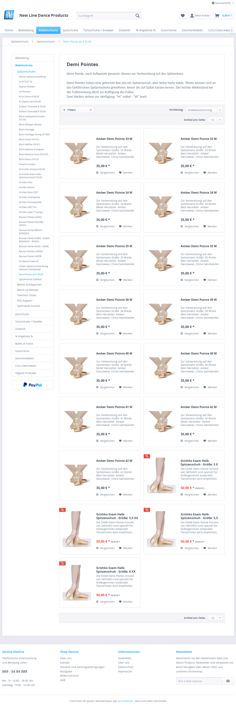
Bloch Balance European (31, 149)
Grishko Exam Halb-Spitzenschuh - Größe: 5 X (199, 462)
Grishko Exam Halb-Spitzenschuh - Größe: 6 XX (116, 569)
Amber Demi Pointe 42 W (114, 461)
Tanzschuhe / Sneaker (28, 321)
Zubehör (20, 329)
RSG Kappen (24, 300)
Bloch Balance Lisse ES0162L (34, 154)
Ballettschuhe (24, 65)
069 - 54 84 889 (14, 671)
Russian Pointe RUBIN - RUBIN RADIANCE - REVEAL (34, 240)
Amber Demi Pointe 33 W (199, 139)
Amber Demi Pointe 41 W (114, 407)
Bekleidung (22, 58)
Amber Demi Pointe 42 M (199, 407)
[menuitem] (109, 15)
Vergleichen (105, 172)
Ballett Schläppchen (29, 284)
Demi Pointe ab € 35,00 (31, 274)
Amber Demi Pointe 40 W (199, 353)
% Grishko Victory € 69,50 (32, 169)
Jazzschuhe (22, 314)
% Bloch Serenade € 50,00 (32, 111)
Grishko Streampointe (30, 202)
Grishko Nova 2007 (28, 192)
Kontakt (65, 662)
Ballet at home (24, 343)
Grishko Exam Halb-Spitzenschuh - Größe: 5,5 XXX (199, 516)
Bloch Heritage (26, 129)
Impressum (125, 671)
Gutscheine (22, 351)
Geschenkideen (24, 358)
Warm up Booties (27, 290)
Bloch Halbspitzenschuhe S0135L (32, 118)
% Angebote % (24, 336)
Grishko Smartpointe (29, 197)
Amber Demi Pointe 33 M (114, 139)
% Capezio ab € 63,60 (30, 101)
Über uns (66, 658)
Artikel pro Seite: (194, 119)
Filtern (69, 110)
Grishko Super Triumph (31, 212)
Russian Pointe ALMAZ (30, 217)
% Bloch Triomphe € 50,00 (32, 106)
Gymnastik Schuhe (28, 306)
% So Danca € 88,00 (29, 96)
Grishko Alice (25, 182)
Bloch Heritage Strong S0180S (34, 134)
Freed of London (27, 164)
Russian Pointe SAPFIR (30, 256)
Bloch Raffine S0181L (29, 144)
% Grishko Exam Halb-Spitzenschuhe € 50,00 (30, 176)
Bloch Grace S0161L (29, 139)
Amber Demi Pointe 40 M (114, 353)
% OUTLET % (25, 81)
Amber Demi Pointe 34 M (114, 193)
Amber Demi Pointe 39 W (199, 300)
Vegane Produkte (25, 373)
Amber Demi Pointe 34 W (199, 193)
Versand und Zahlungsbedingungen (82, 667)
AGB (62, 680)
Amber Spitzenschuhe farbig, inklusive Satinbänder (34, 268)
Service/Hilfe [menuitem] (221, 3)
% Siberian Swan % (28, 261)
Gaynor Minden (27, 86)
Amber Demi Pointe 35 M (114, 246)
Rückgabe (66, 671)
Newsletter (125, 658)
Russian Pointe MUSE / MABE (34, 246)
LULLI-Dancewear (25, 365)
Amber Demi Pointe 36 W (114, 300)
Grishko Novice (26, 187)
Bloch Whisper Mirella (30, 124)
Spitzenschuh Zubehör (30, 279)
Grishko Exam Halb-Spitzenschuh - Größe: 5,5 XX (117, 516)
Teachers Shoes (26, 295)
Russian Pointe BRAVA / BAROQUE (31, 232)
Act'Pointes (24, 91)
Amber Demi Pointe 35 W (199, 246)
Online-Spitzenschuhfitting (32, 76)
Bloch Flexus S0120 (29, 159)
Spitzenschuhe (26, 71)
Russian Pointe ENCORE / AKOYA (31, 224)
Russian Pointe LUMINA (31, 251)
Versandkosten (125, 701)
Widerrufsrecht (69, 675)
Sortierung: (176, 109)
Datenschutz (126, 667)
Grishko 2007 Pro (28, 207)
